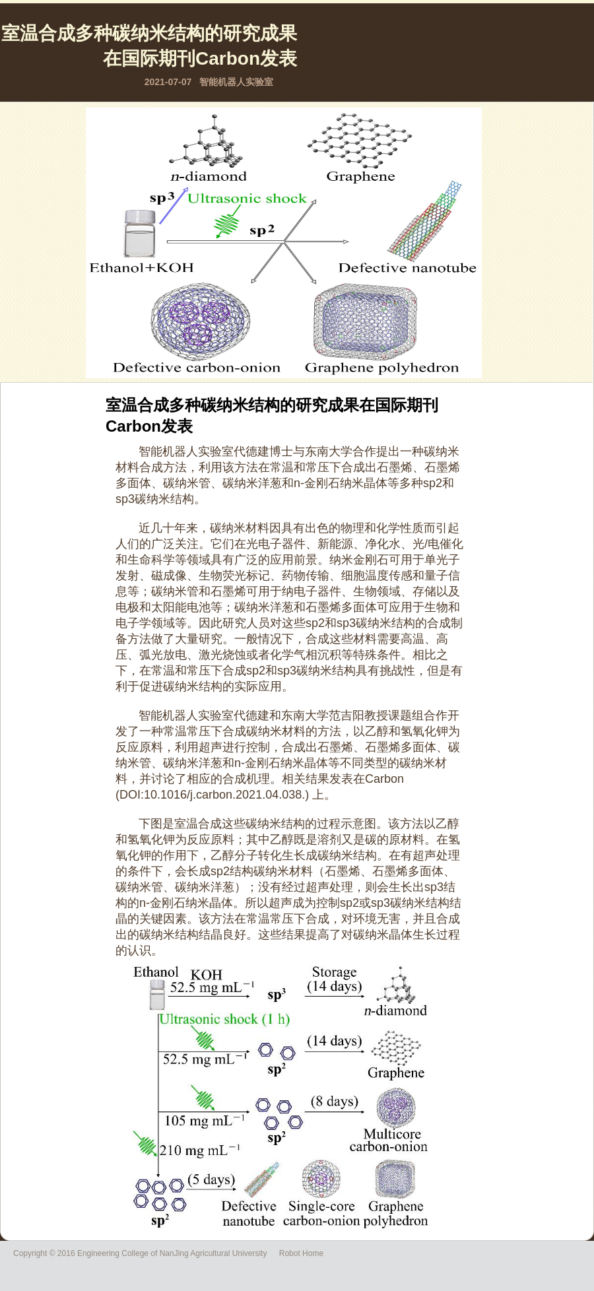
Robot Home (301, 1253)
